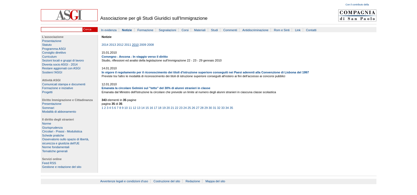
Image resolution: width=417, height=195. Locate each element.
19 (164, 107)
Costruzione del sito (166, 181)
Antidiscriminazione (255, 30)
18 (159, 107)
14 (143, 107)
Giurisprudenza (52, 127)
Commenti (230, 30)
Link (298, 30)
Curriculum (49, 56)
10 (126, 107)
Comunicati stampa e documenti (64, 84)
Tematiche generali (55, 151)
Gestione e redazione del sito (61, 166)
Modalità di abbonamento (59, 111)
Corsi (185, 30)
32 (218, 107)
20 (168, 107)
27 (197, 107)
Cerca (87, 29)
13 (138, 107)
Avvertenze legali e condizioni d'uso (124, 181)
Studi (214, 30)
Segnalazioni (167, 30)
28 (201, 107)
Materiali (199, 30)
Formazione (145, 30)
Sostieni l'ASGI (52, 72)
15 (147, 107)
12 (134, 107)
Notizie (127, 30)
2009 (143, 44)
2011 (127, 44)
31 (214, 107)
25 (189, 107)
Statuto (47, 44)
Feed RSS (49, 163)
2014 (105, 44)
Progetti (47, 92)
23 (180, 107)
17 (155, 107)
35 (231, 107)
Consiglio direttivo (54, 52)
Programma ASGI (54, 48)
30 (210, 107)
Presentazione (52, 41)
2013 (112, 44)
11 (130, 107)
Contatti (311, 30)
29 (206, 107)
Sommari (48, 107)
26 (193, 107)
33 (223, 107)
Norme (46, 123)
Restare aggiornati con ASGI (61, 68)
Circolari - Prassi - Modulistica (62, 131)
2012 (120, 44)
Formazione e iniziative (57, 88)
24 (184, 107)
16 (151, 107)
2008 (150, 44)
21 (172, 107)
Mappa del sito (215, 181)
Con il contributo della (357, 4)
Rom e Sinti (282, 30)
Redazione (193, 181)
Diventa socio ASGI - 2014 (60, 64)
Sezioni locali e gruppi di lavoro (63, 60)
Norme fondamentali (56, 147)
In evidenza (109, 30)
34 (227, 107)
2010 (135, 44)
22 (176, 107)
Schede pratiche (53, 135)
